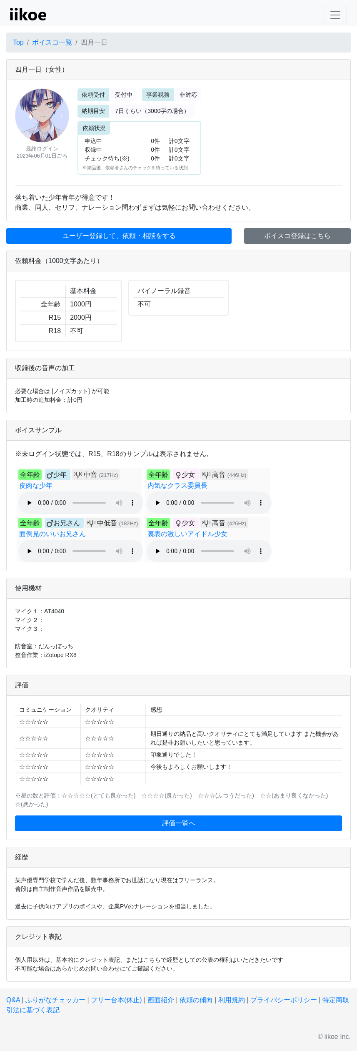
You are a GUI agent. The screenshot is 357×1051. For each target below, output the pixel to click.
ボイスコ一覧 (52, 42)
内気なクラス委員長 (177, 485)
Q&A (13, 999)
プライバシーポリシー (283, 999)
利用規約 (231, 999)
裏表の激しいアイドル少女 (187, 533)
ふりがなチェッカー (55, 999)
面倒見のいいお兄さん (52, 533)
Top (18, 42)
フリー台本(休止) (116, 999)
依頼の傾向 (196, 999)
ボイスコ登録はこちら (297, 235)
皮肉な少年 (35, 485)
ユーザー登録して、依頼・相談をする (119, 235)
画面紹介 (160, 999)
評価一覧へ (178, 823)
